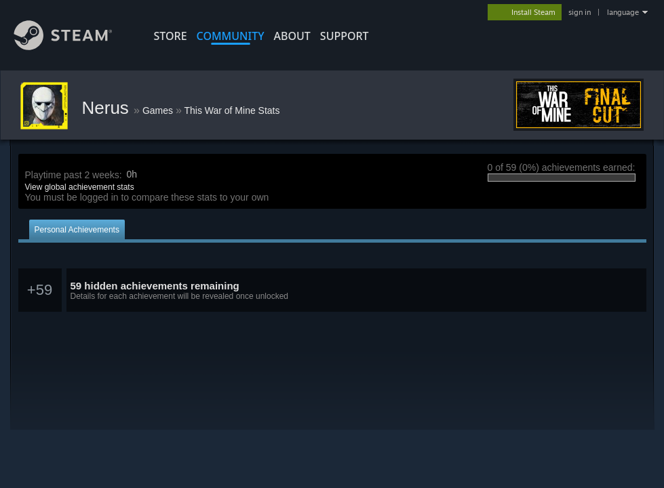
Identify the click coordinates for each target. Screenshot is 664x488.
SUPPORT (344, 35)
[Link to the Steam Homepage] (73, 46)
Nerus (108, 108)
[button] (332, 290)
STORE (170, 35)
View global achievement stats (79, 187)
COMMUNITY (231, 35)
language (623, 12)
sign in (579, 12)
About (292, 35)
